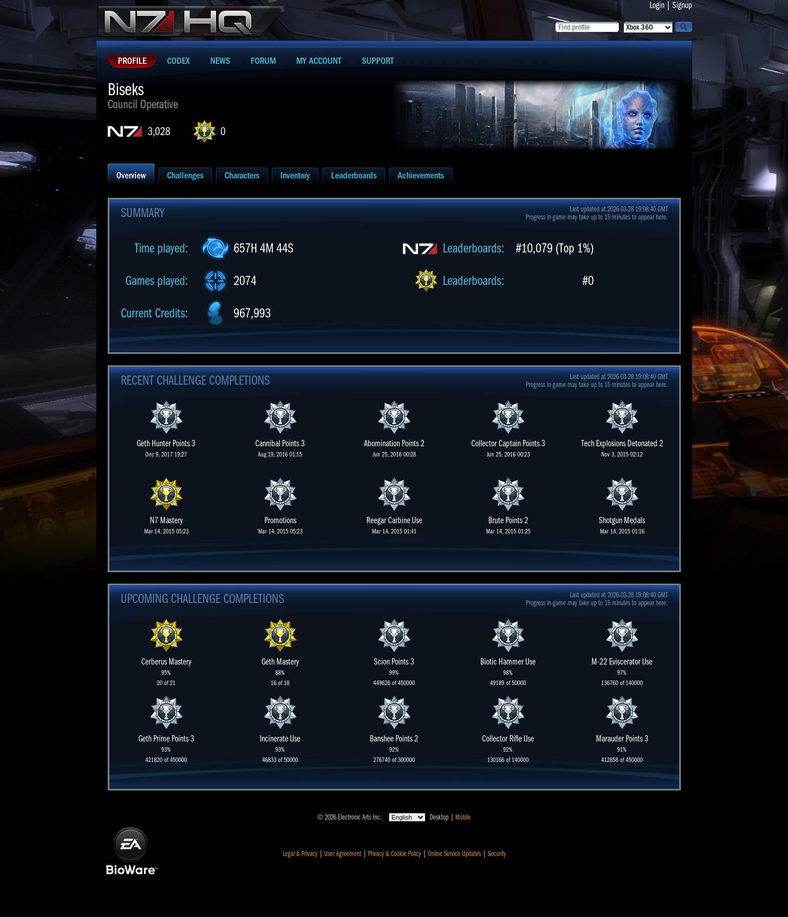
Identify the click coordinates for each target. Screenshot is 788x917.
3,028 (159, 131)
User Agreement (342, 854)
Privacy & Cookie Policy (394, 854)
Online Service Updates (454, 854)
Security (497, 854)
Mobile (463, 817)
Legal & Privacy (300, 854)
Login (657, 5)
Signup (682, 5)
